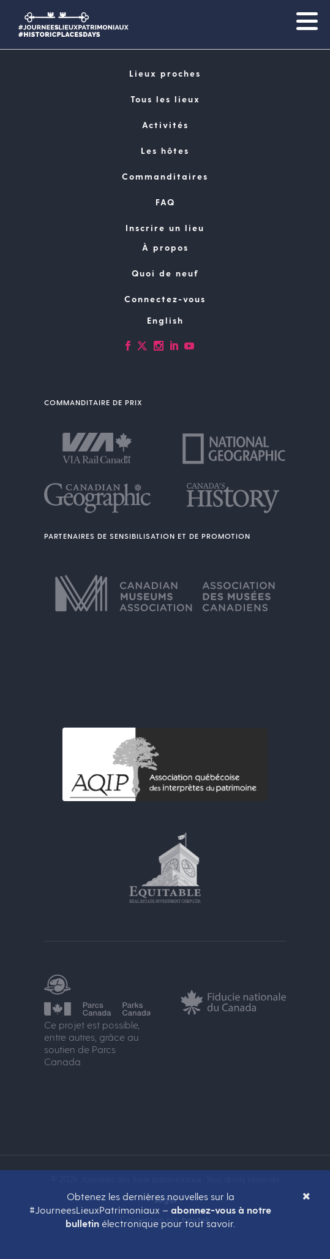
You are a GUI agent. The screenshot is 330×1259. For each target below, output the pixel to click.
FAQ (165, 202)
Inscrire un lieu (165, 228)
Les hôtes (165, 150)
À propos (165, 247)
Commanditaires (165, 176)
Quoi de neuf (165, 273)
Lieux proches (165, 73)
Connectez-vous (165, 299)
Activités (165, 125)
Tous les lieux (165, 99)
